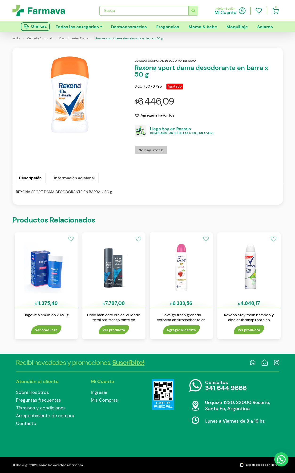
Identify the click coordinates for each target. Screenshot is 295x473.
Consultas (226, 385)
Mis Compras (104, 400)
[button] (154, 115)
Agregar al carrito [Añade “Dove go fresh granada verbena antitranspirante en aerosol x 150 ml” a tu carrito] (181, 330)
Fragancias (167, 27)
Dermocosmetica (129, 27)
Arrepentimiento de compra (45, 416)
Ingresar (99, 392)
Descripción (30, 177)
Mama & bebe (203, 27)
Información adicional (74, 177)
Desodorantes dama (180, 61)
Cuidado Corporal (39, 38)
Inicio (16, 38)
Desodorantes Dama (73, 38)
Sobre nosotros (32, 392)
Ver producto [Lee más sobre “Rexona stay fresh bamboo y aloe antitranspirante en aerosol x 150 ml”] (249, 330)
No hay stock (150, 150)
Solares (265, 27)
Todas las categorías (77, 27)
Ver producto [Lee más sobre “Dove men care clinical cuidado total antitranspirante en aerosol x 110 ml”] (114, 330)
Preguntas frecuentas (38, 400)
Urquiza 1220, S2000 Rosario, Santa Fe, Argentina (237, 405)
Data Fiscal (163, 394)
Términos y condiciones (41, 408)
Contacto (26, 423)
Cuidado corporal (149, 61)
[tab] (30, 178)
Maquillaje (237, 27)
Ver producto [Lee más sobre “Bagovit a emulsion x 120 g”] (46, 330)
